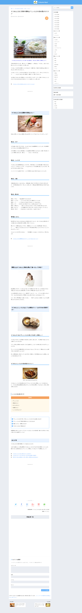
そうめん (34, 509)
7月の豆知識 (57, 24)
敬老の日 (56, 77)
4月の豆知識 (57, 18)
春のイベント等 (57, 37)
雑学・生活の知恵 (57, 95)
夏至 (55, 58)
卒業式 (56, 46)
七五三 (56, 79)
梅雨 (55, 60)
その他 (38, 509)
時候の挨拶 (56, 92)
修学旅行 (56, 75)
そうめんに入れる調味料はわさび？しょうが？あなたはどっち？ (26, 238)
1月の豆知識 (57, 14)
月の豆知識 (56, 12)
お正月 (56, 33)
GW (55, 52)
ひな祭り (56, 39)
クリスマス (57, 35)
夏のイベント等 (57, 56)
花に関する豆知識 (57, 88)
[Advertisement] (30, 27)
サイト (12, 584)
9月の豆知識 (57, 28)
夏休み (56, 66)
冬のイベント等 (57, 31)
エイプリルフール (58, 48)
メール (12, 579)
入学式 (56, 50)
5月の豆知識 (57, 20)
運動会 (56, 73)
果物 (55, 104)
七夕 (55, 62)
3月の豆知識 (57, 16)
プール (56, 68)
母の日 (56, 54)
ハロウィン (57, 83)
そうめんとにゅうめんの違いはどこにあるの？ (22, 453)
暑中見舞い (57, 64)
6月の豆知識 (57, 22)
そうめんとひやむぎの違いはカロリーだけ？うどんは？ (24, 84)
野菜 (55, 102)
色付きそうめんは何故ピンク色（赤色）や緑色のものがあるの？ (26, 457)
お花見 (56, 44)
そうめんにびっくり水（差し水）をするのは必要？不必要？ (25, 455)
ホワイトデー (57, 41)
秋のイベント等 (57, 71)
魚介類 (56, 106)
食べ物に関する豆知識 (44, 509)
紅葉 (55, 81)
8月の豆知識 (57, 26)
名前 (12, 574)
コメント (13, 565)
